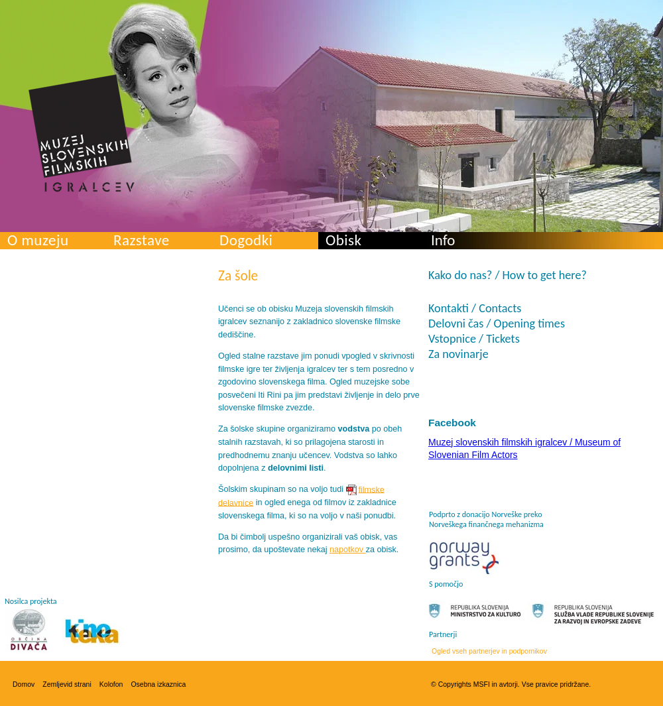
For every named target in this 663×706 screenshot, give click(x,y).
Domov (23, 684)
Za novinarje (458, 354)
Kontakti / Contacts (474, 308)
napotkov (348, 549)
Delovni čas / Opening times (496, 323)
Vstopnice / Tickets (474, 338)
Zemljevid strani (66, 684)
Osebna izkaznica (158, 684)
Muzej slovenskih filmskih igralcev (82, 133)
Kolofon (111, 684)
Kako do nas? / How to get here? (507, 275)
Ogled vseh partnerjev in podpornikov (489, 651)
